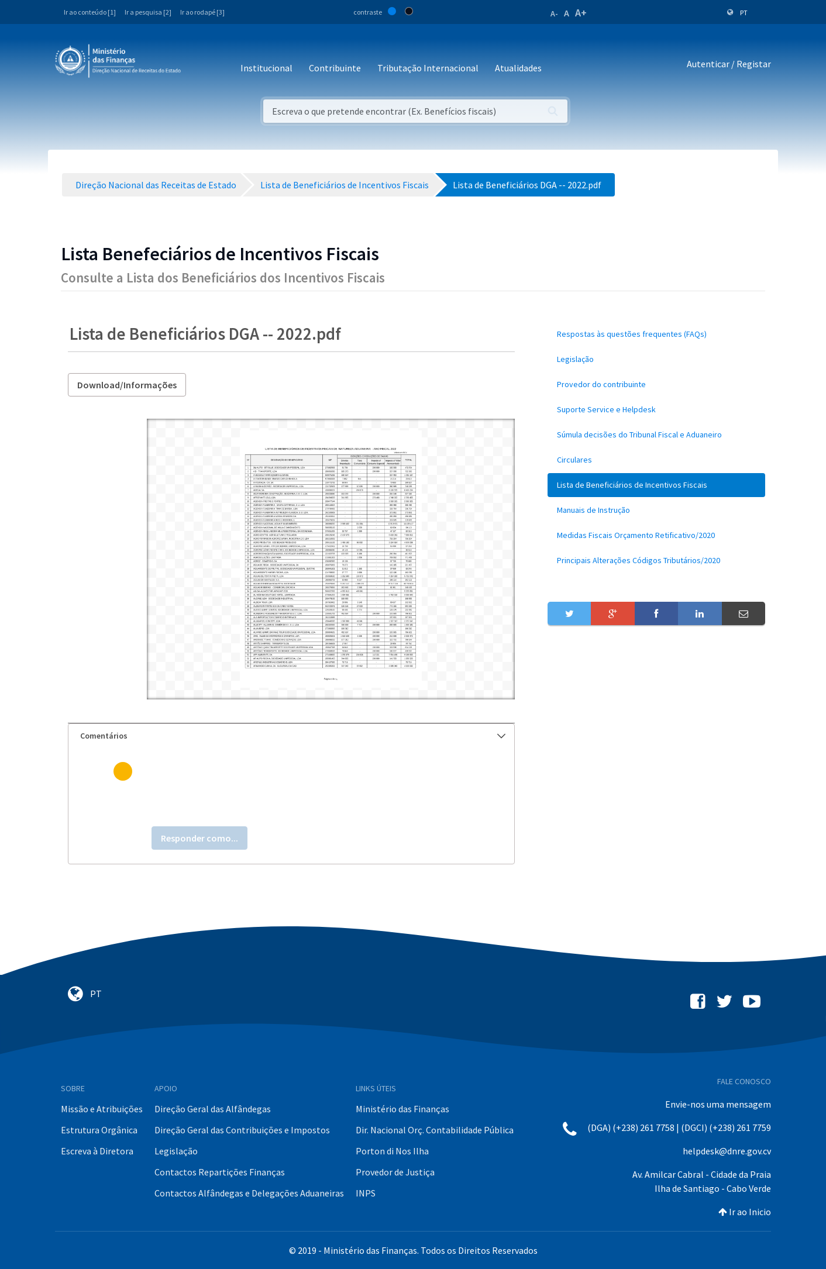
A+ (581, 12)
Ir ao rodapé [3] (202, 12)
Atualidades (518, 68)
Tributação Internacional (428, 68)
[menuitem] (656, 334)
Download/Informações (127, 385)
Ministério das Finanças (402, 1109)
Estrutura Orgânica (99, 1130)
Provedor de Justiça (395, 1172)
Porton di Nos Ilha (392, 1151)
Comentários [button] (292, 735)
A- (554, 13)
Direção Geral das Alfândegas (212, 1109)
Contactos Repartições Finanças (219, 1172)
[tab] (291, 736)
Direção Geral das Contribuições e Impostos (242, 1130)
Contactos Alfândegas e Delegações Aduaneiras (249, 1193)
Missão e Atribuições (102, 1109)
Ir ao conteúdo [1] (90, 12)
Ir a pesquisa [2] (148, 12)
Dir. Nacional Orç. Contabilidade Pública (435, 1130)
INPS (366, 1193)
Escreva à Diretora (97, 1151)
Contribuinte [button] (335, 68)
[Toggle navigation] (199, 64)
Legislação (176, 1151)
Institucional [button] (266, 68)
